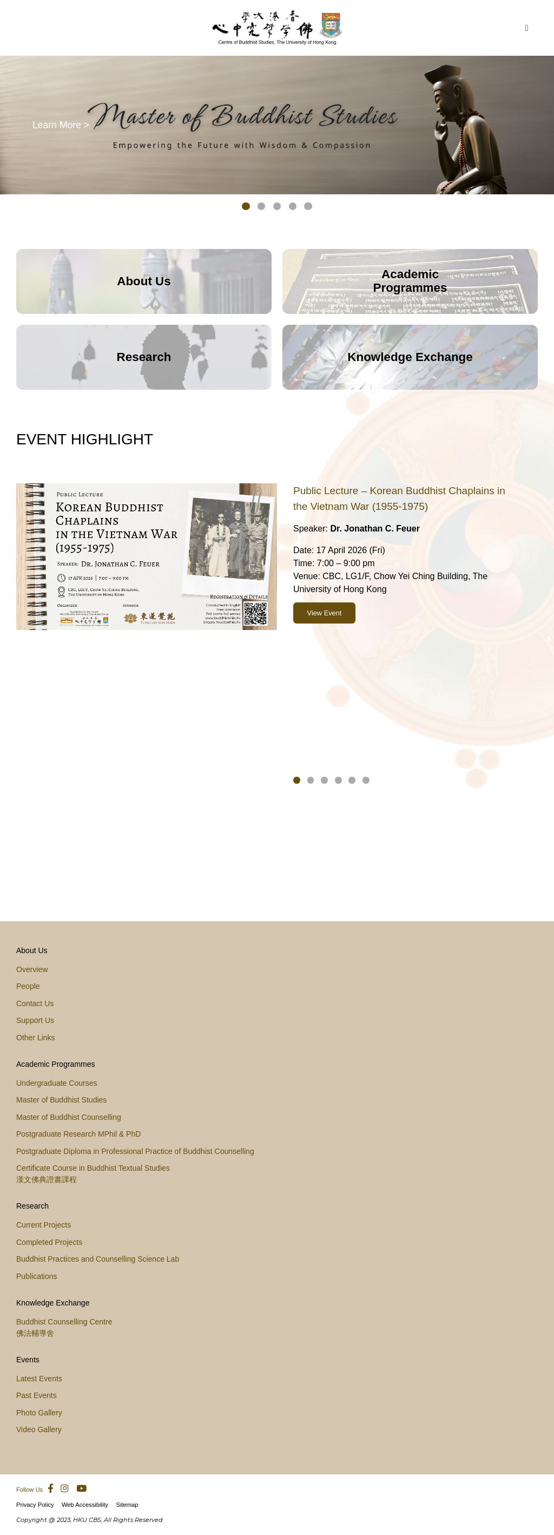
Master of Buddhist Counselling (68, 1117)
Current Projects (43, 1225)
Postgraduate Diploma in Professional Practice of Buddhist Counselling (135, 1151)
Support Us (35, 1020)
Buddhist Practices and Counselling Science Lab (97, 1259)
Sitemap (127, 1504)
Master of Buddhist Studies (61, 1100)
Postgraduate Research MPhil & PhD (78, 1134)
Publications (36, 1276)
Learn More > (60, 124)
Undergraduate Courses (56, 1083)
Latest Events (39, 1378)
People (28, 986)
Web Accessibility (85, 1504)
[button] (246, 208)
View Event (324, 613)
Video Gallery (39, 1429)
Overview (32, 969)
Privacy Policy (35, 1504)
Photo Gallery (39, 1412)
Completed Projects (49, 1242)
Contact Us (35, 1003)
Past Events (36, 1395)
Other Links (35, 1037)
